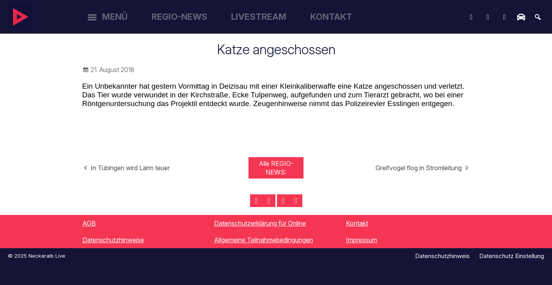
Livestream (258, 16)
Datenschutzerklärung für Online (260, 223)
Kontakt (331, 16)
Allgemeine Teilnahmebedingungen (263, 240)
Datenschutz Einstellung (511, 256)
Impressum (361, 240)
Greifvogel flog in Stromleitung (419, 168)
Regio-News (179, 16)
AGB (89, 223)
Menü (115, 16)
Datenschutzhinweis (442, 256)
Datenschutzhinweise (113, 240)
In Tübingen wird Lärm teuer (130, 168)
